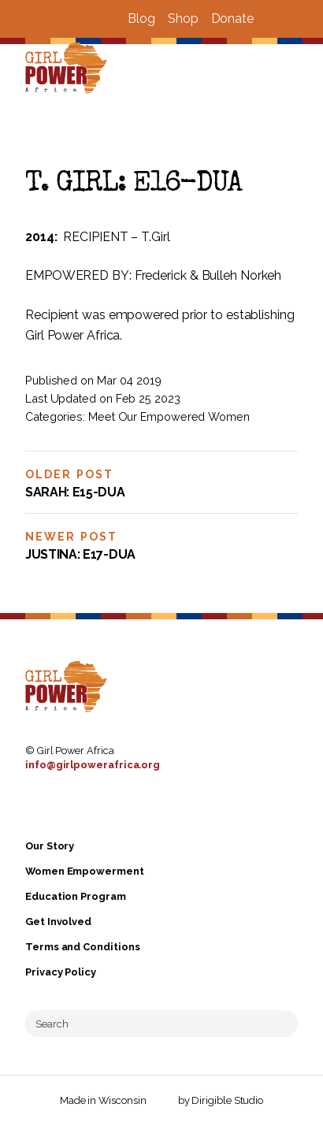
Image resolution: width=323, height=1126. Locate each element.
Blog (141, 18)
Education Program (75, 896)
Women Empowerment (84, 871)
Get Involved (58, 921)
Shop (183, 18)
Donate (232, 18)
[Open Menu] (301, 69)
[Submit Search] (280, 1023)
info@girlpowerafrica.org (92, 765)
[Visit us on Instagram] (291, 19)
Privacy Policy (60, 972)
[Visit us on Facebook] (272, 19)
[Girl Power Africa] (69, 69)
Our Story (49, 846)
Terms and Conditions (82, 947)
